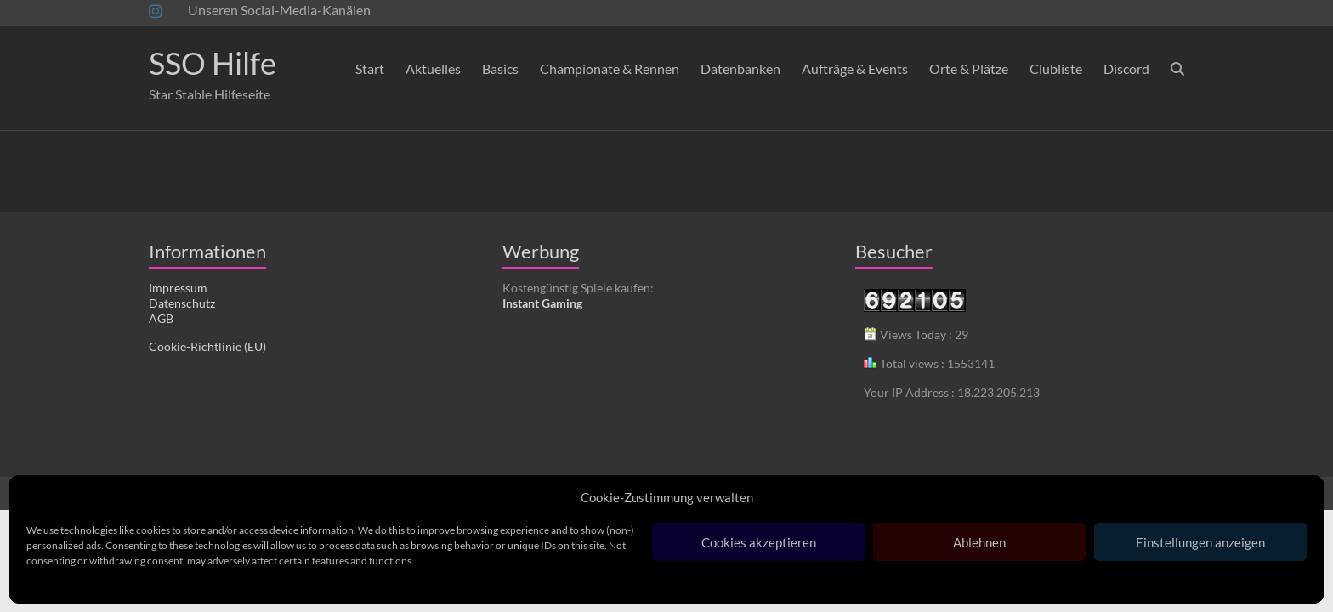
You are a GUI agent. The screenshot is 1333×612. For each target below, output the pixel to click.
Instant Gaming (542, 303)
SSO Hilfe (212, 63)
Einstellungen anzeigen (1200, 542)
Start (369, 68)
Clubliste (1056, 68)
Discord (1126, 68)
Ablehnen (979, 542)
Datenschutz (182, 303)
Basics (500, 68)
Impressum (178, 287)
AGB (161, 318)
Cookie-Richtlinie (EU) (207, 346)
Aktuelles (433, 68)
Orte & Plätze (968, 68)
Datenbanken (740, 68)
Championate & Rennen (609, 68)
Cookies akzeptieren (758, 542)
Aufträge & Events (855, 68)
